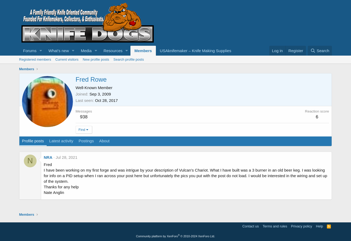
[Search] (320, 51)
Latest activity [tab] (61, 141)
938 (83, 116)
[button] (41, 51)
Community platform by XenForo (175, 236)
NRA (48, 157)
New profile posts (96, 59)
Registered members (35, 59)
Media (86, 50)
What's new (59, 50)
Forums (30, 50)
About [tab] (104, 141)
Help (319, 226)
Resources (112, 50)
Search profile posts (128, 59)
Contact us (250, 226)
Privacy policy (301, 226)
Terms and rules (275, 226)
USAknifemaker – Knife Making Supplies (195, 50)
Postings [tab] (86, 141)
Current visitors (66, 59)
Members (143, 50)
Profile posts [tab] (33, 141)
